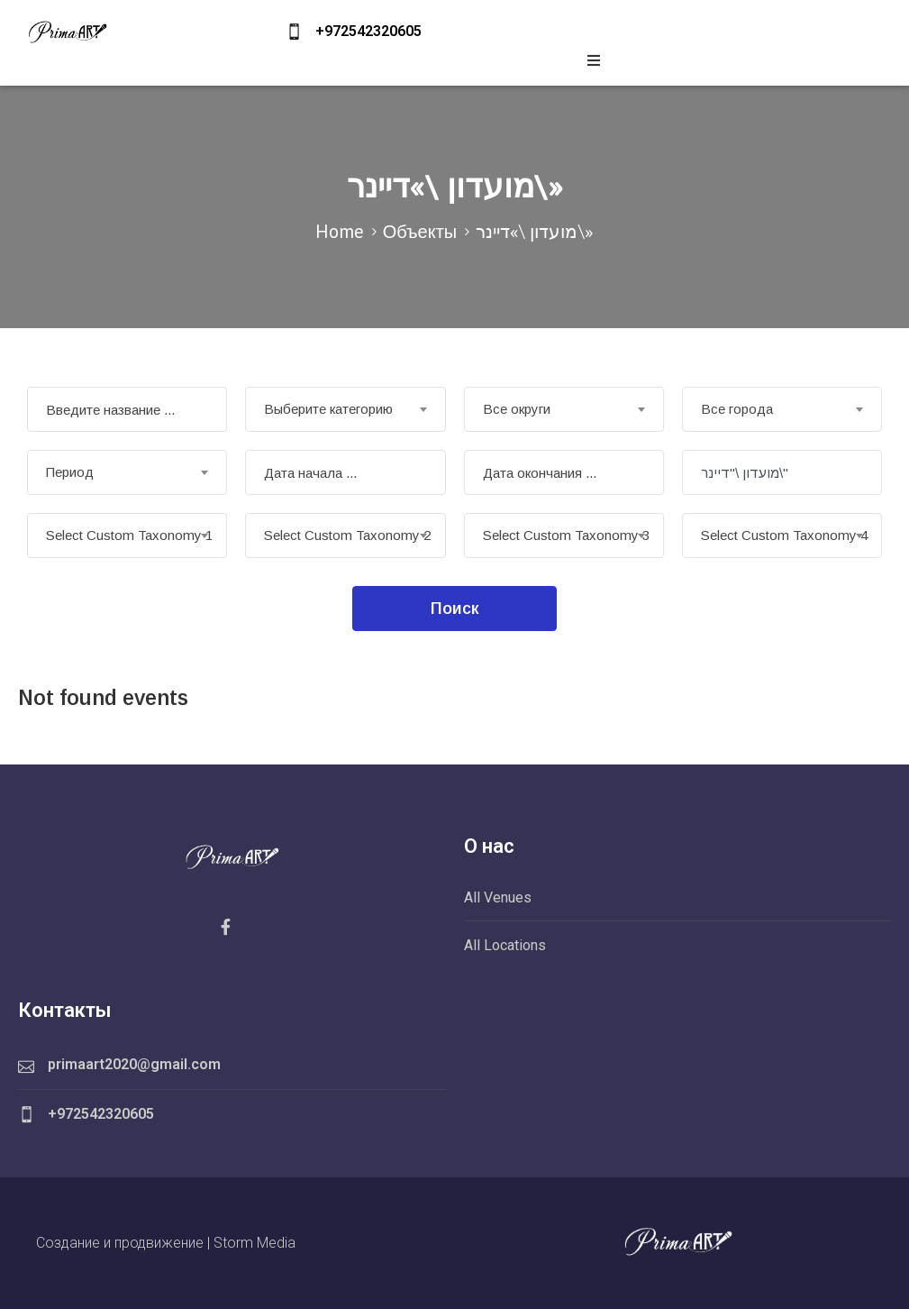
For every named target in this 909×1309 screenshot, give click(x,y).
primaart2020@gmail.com (134, 1064)
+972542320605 (368, 31)
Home (339, 231)
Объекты (420, 231)
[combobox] (345, 409)
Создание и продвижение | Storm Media (165, 1242)
